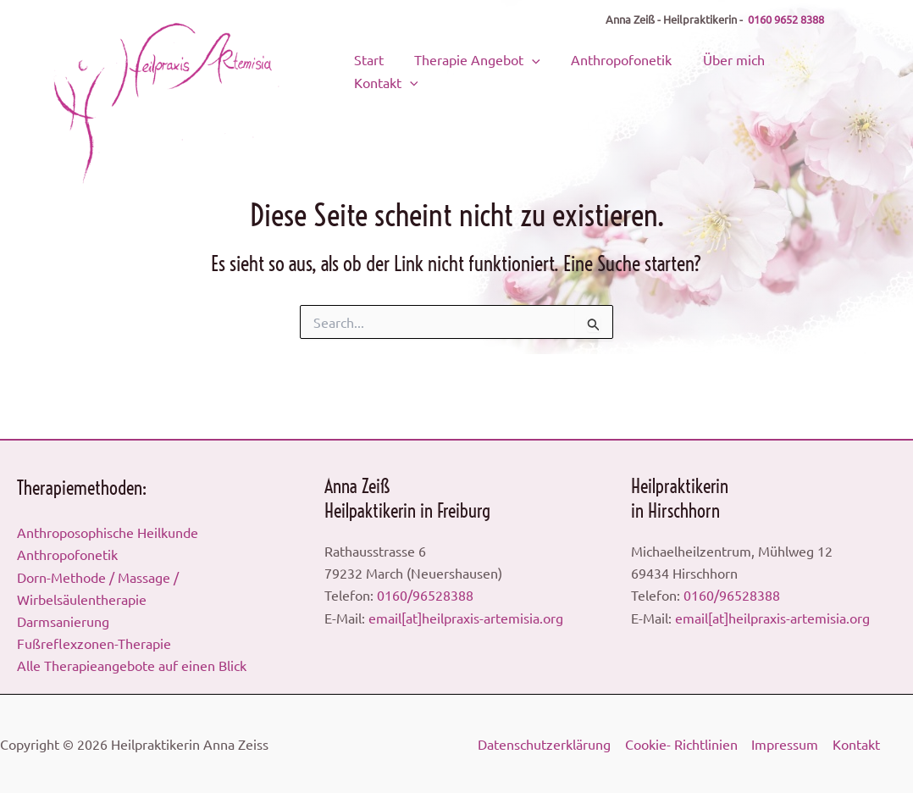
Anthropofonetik (615, 63)
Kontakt (804, 63)
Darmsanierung (63, 621)
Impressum (783, 743)
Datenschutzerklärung (544, 743)
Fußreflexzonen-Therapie (94, 643)
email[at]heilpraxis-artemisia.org (465, 616)
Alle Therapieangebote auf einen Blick (131, 665)
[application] (535, 63)
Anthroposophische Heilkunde (107, 531)
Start (381, 63)
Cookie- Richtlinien (680, 743)
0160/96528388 (425, 593)
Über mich (719, 63)
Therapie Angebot (481, 63)
